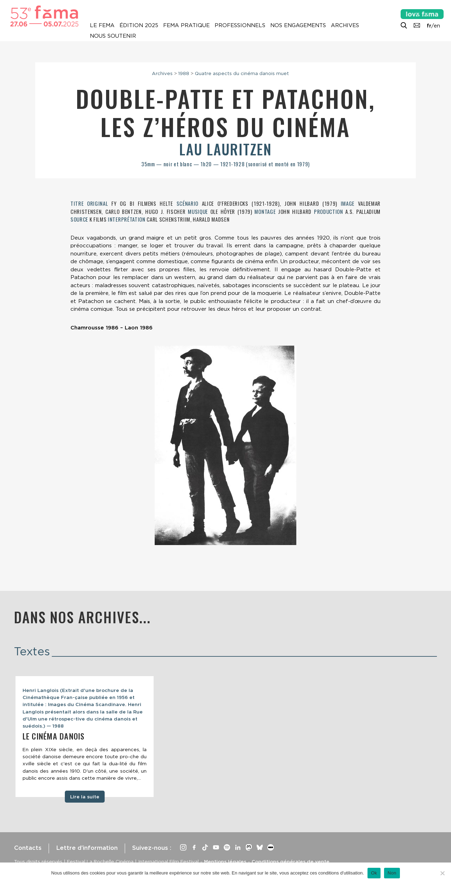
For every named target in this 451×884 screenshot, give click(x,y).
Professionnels (240, 25)
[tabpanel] (84, 736)
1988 (183, 73)
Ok (374, 873)
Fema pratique (186, 25)
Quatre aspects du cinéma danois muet (242, 73)
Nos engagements (298, 25)
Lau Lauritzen (225, 149)
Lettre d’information (87, 847)
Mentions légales (225, 861)
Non (392, 873)
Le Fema (102, 25)
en (437, 26)
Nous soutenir (113, 36)
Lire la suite (84, 796)
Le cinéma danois (54, 736)
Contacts (28, 847)
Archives (345, 25)
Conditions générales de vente (290, 861)
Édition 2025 (138, 25)
